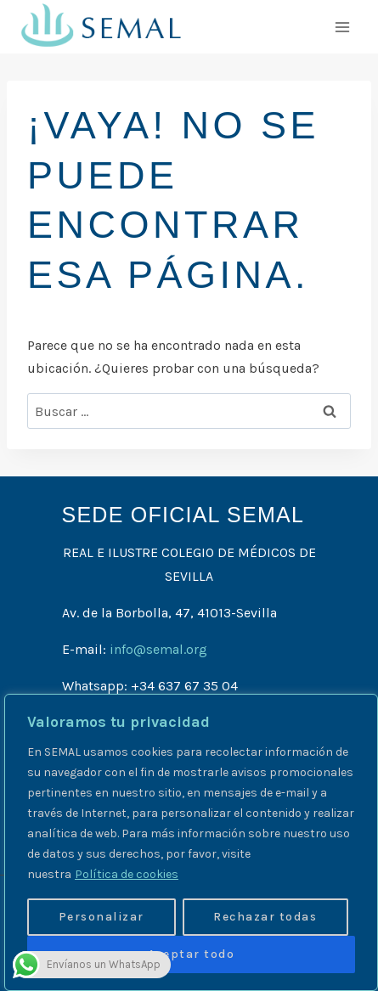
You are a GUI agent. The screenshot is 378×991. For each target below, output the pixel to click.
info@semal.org (158, 649)
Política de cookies (126, 874)
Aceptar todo (191, 954)
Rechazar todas (265, 916)
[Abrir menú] (342, 27)
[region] (191, 842)
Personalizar (101, 916)
